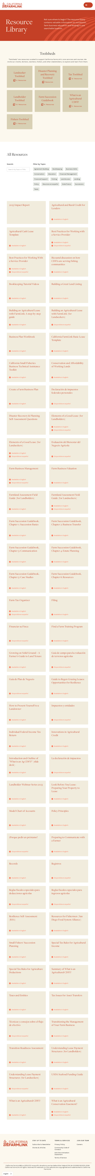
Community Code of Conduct (62, 1148)
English (6, 1174)
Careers (80, 1144)
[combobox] (7, 1174)
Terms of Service (61, 1158)
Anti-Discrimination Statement (62, 1153)
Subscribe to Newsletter (41, 1144)
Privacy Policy (60, 1144)
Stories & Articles (39, 1148)
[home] (12, 5)
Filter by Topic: (39, 164)
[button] (88, 5)
